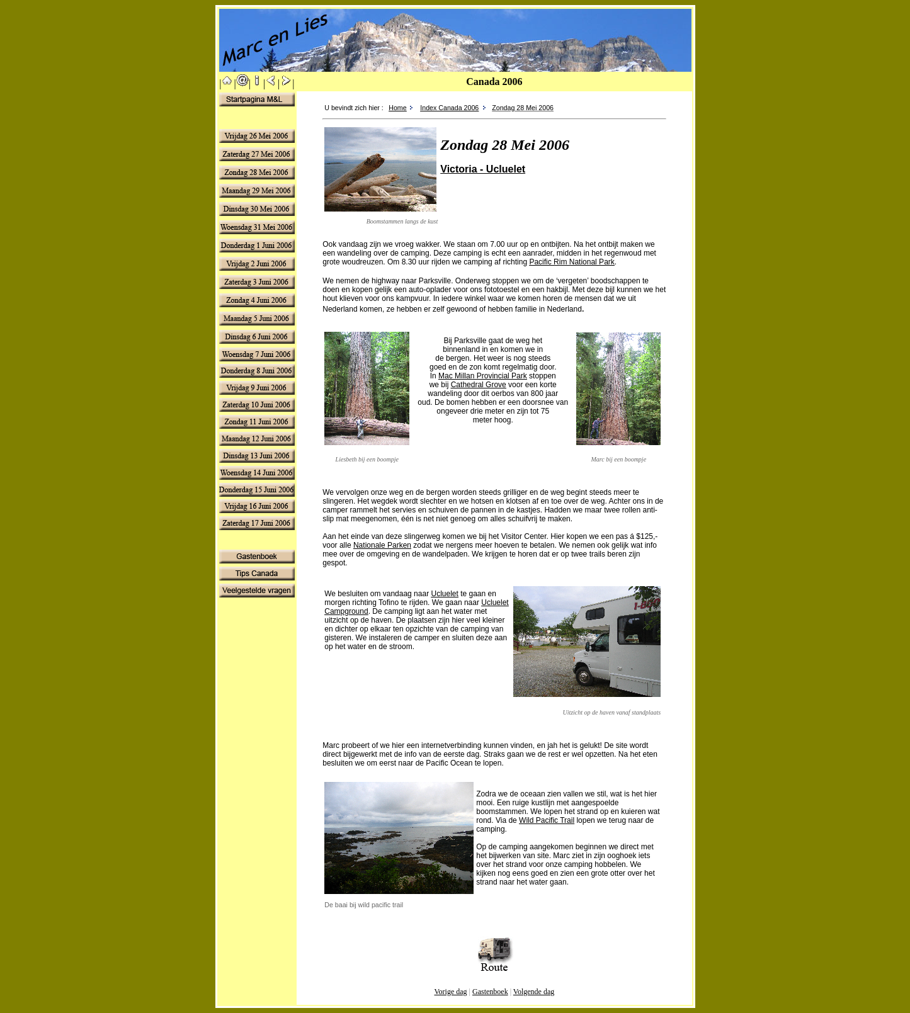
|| (227, 83)
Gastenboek (490, 991)
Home (397, 107)
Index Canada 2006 (449, 107)
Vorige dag (450, 991)
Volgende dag (533, 991)
